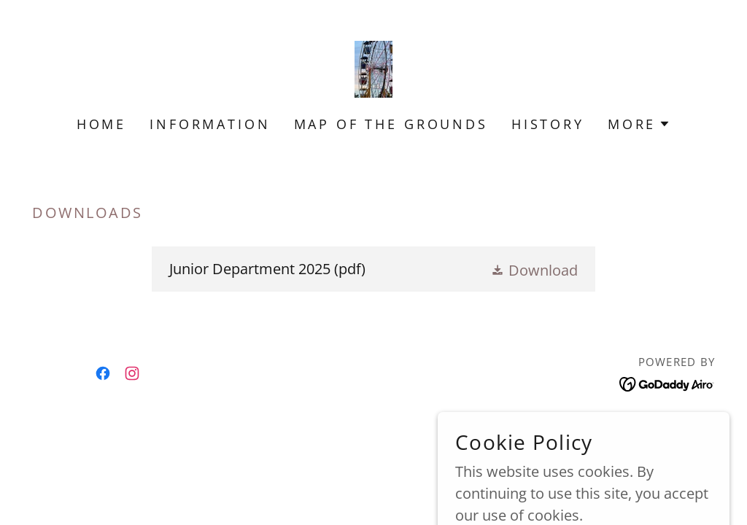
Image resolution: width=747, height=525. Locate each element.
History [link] (547, 124)
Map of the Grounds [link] (391, 124)
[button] (639, 124)
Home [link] (101, 124)
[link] (373, 67)
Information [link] (210, 124)
